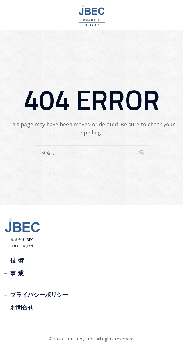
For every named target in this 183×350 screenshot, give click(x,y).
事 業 (17, 273)
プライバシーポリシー (39, 294)
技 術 (17, 260)
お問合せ (21, 307)
